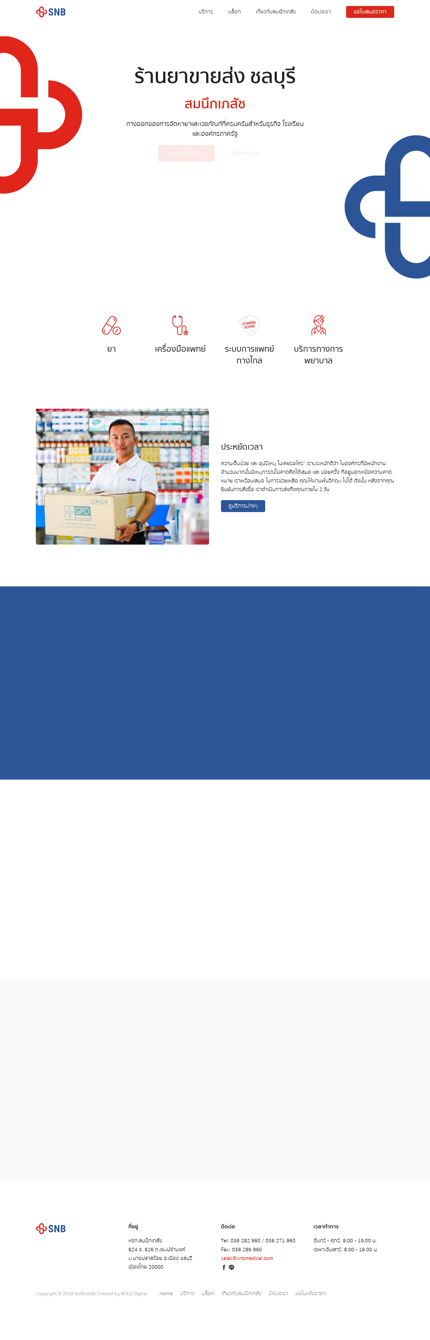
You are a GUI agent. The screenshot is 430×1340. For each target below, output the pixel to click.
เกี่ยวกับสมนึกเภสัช (276, 11)
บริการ (206, 11)
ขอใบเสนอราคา (370, 11)
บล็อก (234, 11)
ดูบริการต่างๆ (245, 156)
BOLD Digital (134, 1294)
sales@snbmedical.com (247, 1258)
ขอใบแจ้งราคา (310, 1293)
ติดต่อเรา (321, 11)
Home (166, 1293)
